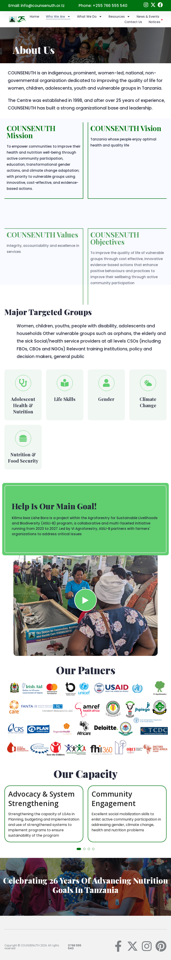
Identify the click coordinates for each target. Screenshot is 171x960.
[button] (79, 849)
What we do (89, 16)
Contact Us (133, 22)
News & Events (148, 16)
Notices (156, 21)
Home (34, 16)
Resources (119, 16)
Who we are (58, 16)
